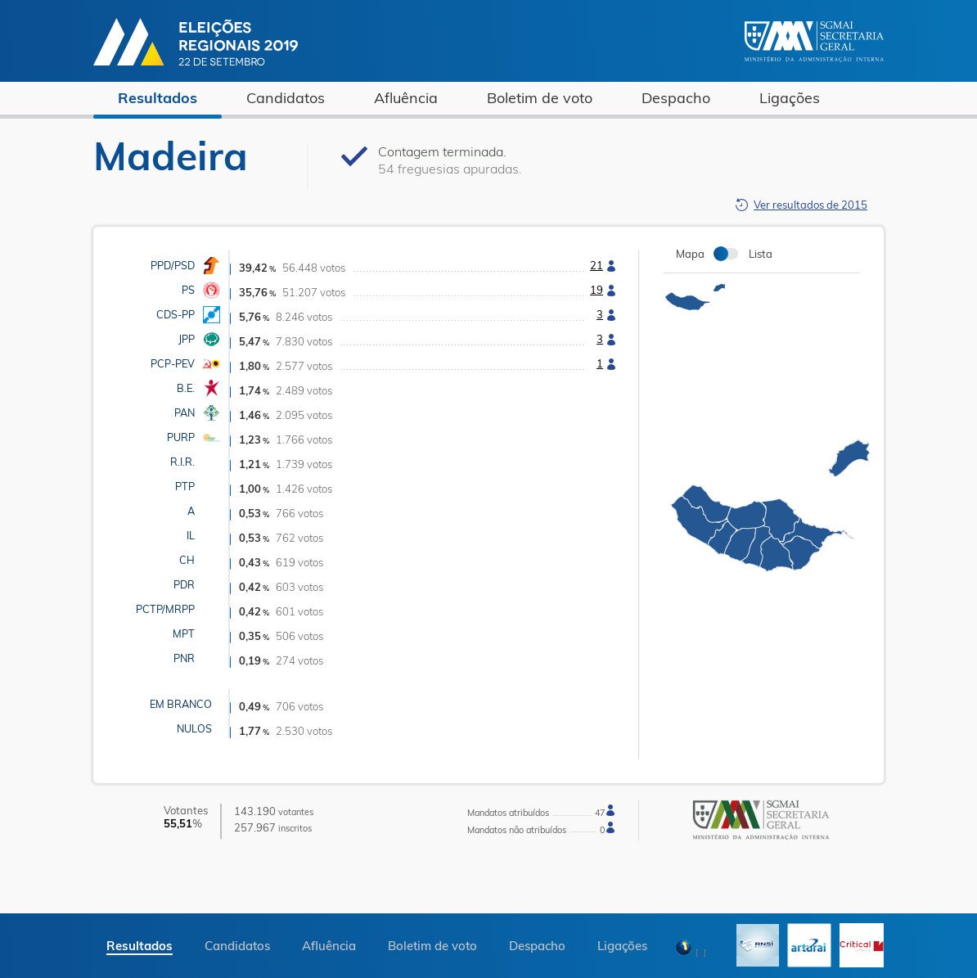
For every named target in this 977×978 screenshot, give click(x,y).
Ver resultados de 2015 (810, 204)
